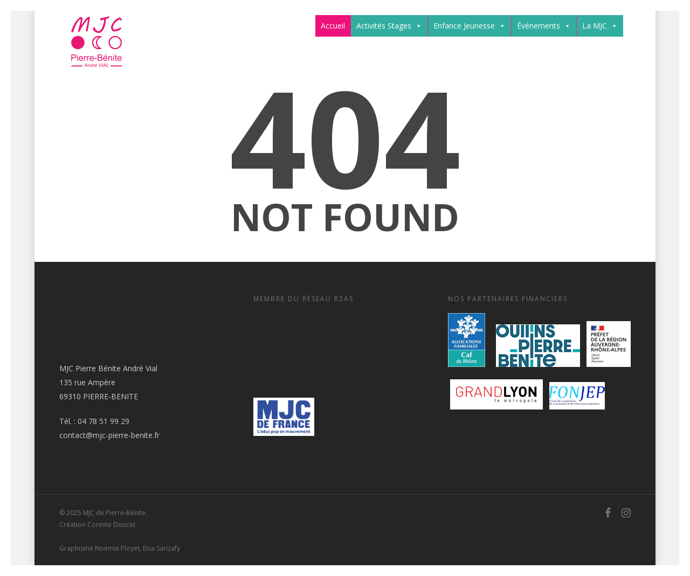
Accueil (333, 25)
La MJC (600, 26)
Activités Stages (389, 26)
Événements (544, 26)
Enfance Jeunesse (469, 26)
